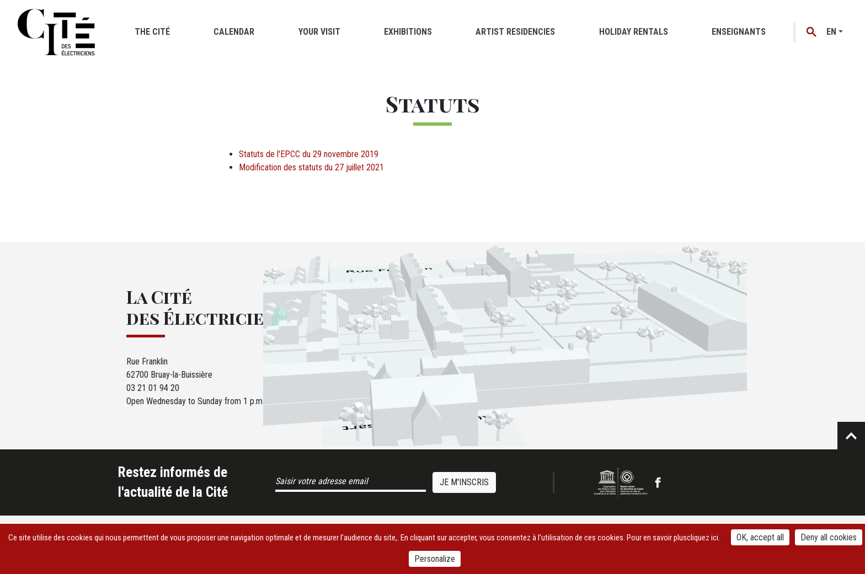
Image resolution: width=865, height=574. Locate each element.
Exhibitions (408, 31)
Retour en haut (851, 435)
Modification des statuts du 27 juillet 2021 (311, 167)
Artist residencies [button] (515, 31)
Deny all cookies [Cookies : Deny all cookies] (828, 537)
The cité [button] (152, 31)
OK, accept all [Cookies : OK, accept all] (760, 537)
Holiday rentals (633, 31)
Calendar (233, 31)
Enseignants (739, 31)
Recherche (812, 32)
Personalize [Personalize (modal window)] (434, 559)
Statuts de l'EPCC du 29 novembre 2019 (308, 154)
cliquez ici (702, 538)
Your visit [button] (319, 31)
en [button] (831, 31)
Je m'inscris (464, 482)
